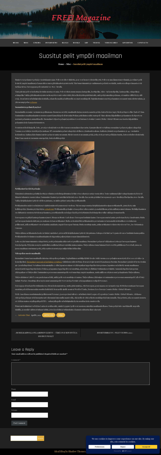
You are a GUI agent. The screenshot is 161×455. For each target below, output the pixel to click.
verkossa (33, 102)
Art (86, 43)
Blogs (65, 43)
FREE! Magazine (80, 18)
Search (40, 438)
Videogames (111, 43)
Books (76, 43)
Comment (15, 360)
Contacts (143, 43)
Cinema (37, 43)
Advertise (127, 43)
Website (14, 410)
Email (13, 400)
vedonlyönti (49, 209)
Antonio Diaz (24, 315)
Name (13, 389)
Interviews (51, 43)
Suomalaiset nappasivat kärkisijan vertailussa (44, 262)
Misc (26, 43)
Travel (96, 43)
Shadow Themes (77, 451)
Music (16, 43)
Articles (48, 315)
